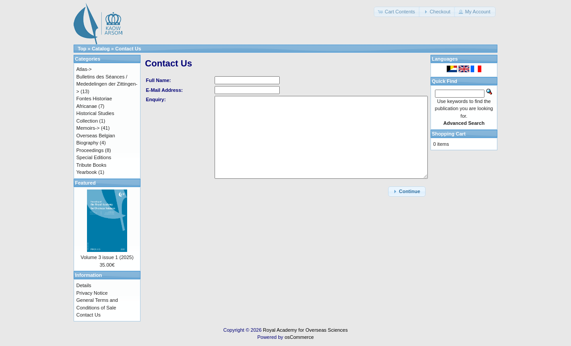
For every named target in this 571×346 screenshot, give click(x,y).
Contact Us (128, 48)
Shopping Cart (449, 133)
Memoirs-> (87, 128)
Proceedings (89, 150)
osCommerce (299, 337)
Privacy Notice (92, 293)
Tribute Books (91, 165)
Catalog (101, 48)
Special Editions (93, 157)
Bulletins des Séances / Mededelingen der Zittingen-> (106, 84)
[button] (397, 12)
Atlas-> (84, 69)
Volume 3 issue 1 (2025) (107, 257)
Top (82, 48)
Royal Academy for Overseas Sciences (305, 330)
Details (83, 285)
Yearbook (86, 172)
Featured (85, 182)
